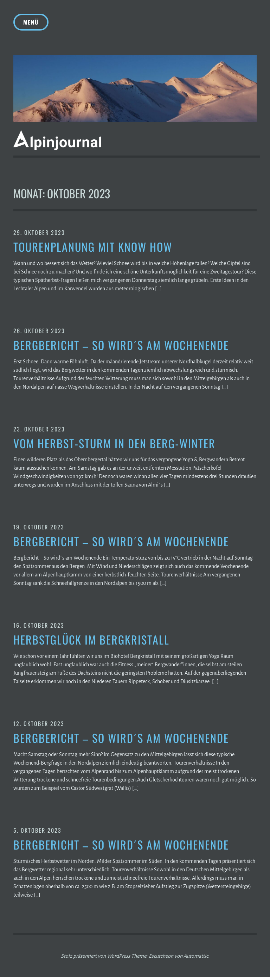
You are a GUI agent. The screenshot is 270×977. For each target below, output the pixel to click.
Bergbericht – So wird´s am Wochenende (121, 345)
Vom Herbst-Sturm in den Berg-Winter (114, 443)
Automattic (196, 956)
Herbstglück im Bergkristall (91, 640)
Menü (31, 22)
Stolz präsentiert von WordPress (95, 956)
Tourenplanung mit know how (92, 247)
